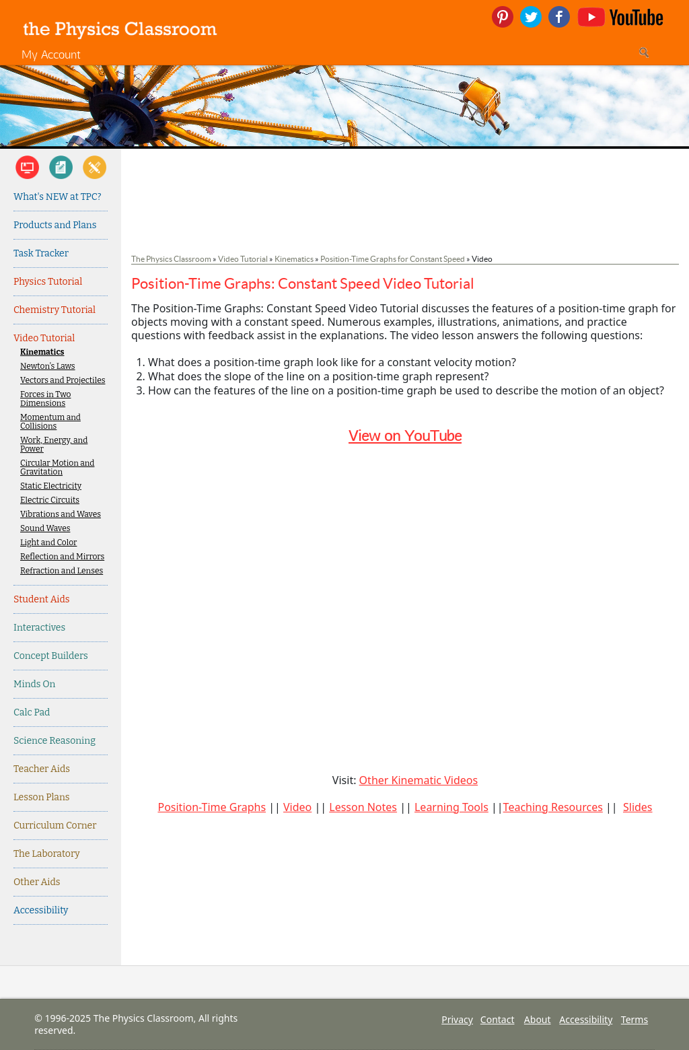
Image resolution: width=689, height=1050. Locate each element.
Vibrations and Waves (60, 514)
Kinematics (42, 352)
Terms (634, 1019)
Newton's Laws (47, 366)
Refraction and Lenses (61, 571)
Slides (638, 807)
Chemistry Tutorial (54, 310)
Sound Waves (45, 528)
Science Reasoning (54, 740)
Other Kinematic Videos (418, 780)
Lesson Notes (363, 807)
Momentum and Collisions (50, 422)
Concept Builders (50, 656)
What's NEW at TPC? (57, 197)
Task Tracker (41, 253)
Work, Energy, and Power (53, 445)
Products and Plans (54, 225)
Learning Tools (451, 807)
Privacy (457, 1019)
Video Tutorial (44, 338)
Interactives (39, 627)
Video (297, 807)
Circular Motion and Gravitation (57, 468)
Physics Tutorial (47, 281)
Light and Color (48, 542)
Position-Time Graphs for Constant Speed (392, 258)
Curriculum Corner (54, 825)
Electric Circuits (49, 500)
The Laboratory (46, 854)
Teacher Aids (41, 769)
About (537, 1019)
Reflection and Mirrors (62, 557)
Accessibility (41, 910)
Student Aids (41, 599)
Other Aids (36, 882)
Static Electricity (50, 486)
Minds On (34, 684)
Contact (497, 1019)
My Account (51, 54)
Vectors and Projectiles (62, 380)
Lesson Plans (41, 797)
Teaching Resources (553, 807)
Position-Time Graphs (211, 807)
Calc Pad (31, 712)
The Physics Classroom (171, 258)
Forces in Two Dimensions (45, 399)
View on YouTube (405, 435)
